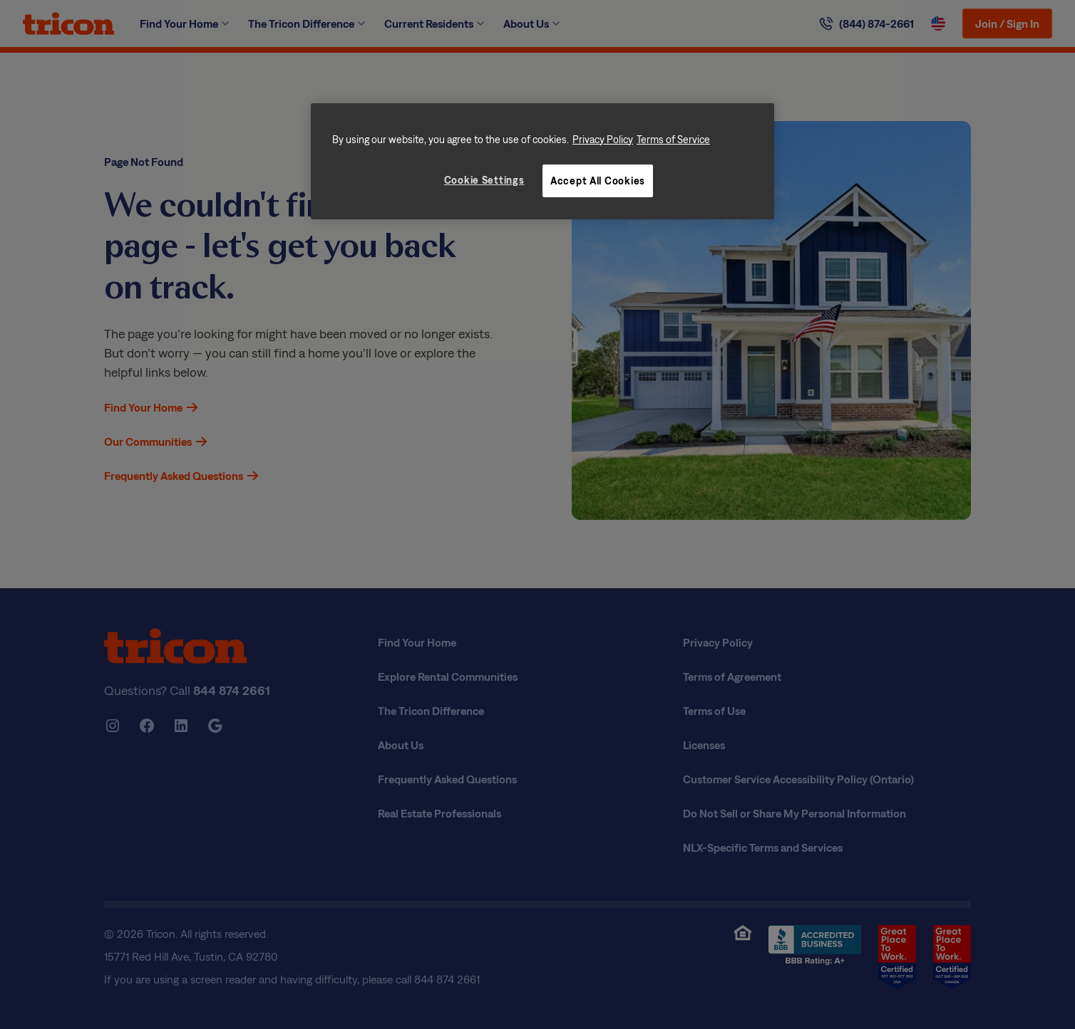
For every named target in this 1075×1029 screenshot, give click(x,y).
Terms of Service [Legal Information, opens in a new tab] (673, 139)
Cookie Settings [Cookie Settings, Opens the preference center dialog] (484, 180)
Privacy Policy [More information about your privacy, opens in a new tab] (602, 139)
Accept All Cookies (597, 180)
